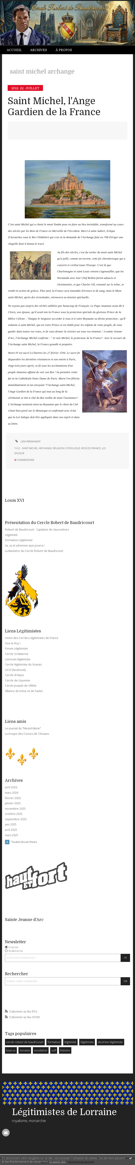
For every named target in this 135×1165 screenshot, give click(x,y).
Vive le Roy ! (12, 643)
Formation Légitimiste (19, 540)
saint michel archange (37, 448)
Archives (38, 50)
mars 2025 (11, 835)
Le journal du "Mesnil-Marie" (23, 728)
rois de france (91, 448)
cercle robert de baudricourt (24, 1042)
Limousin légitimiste (17, 659)
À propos (64, 50)
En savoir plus (57, 1161)
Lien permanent (27, 441)
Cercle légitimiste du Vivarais (23, 664)
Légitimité (11, 535)
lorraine (25, 1050)
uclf (54, 1050)
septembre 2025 (16, 819)
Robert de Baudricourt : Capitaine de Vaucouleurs (37, 529)
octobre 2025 (13, 814)
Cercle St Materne (16, 654)
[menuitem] (16, 50)
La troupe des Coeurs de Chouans (27, 734)
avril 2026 (11, 787)
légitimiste (87, 1042)
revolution (40, 1050)
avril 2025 (11, 830)
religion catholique (66, 448)
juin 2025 (10, 824)
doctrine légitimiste (110, 1042)
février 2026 (13, 798)
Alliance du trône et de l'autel (24, 691)
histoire (65, 1050)
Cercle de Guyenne (17, 680)
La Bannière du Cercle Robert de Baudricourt (34, 551)
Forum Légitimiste (16, 648)
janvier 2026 (12, 803)
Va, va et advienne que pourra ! (25, 545)
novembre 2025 (15, 809)
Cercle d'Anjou (14, 675)
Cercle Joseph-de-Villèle (20, 686)
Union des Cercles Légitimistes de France (31, 638)
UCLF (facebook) (15, 670)
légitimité (70, 1042)
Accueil (14, 50)
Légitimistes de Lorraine (64, 1112)
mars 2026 (11, 793)
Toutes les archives (24, 842)
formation (54, 1042)
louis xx (11, 1050)
